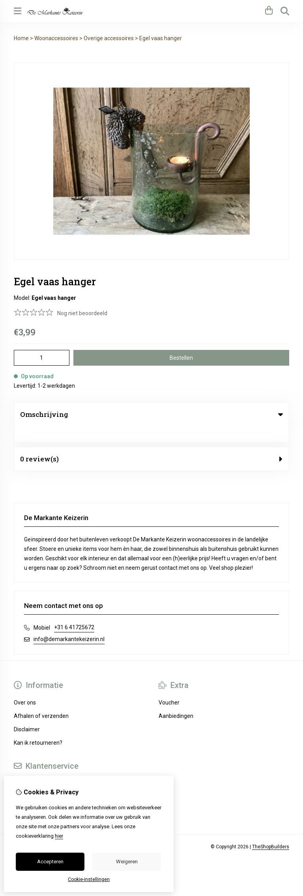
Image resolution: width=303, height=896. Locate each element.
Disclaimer (27, 713)
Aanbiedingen (176, 700)
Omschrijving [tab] (151, 414)
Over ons (25, 686)
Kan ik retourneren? (38, 726)
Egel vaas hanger (160, 38)
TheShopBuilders (270, 830)
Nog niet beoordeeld (82, 313)
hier (59, 836)
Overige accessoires (109, 38)
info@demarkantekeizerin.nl (69, 623)
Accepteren (50, 861)
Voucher (169, 686)
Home (21, 38)
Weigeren (127, 861)
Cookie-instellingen (89, 879)
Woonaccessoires (56, 38)
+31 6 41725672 (74, 611)
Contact (24, 767)
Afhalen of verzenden (41, 700)
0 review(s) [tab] (151, 442)
